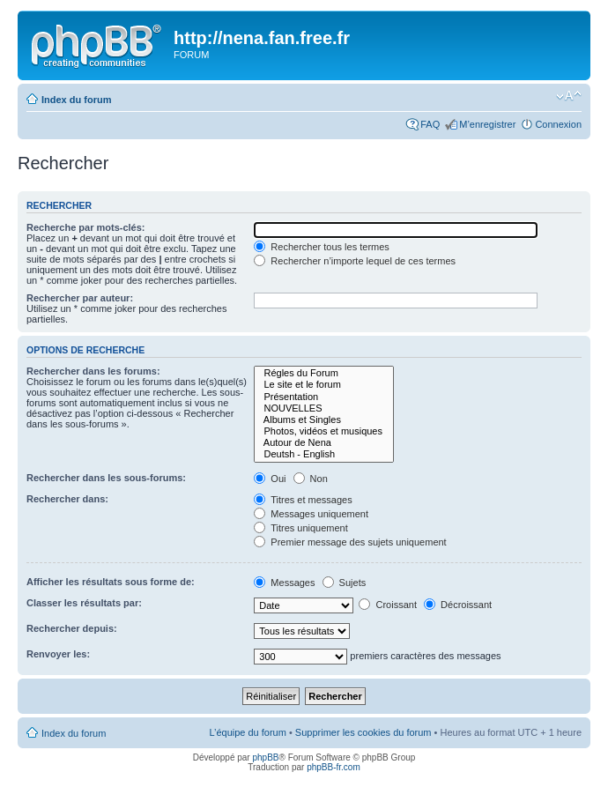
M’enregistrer (487, 124)
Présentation (324, 397)
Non (310, 478)
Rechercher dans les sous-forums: (106, 477)
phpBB (265, 757)
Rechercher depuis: (71, 628)
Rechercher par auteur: (79, 298)
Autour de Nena (324, 443)
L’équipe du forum (247, 732)
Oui (269, 478)
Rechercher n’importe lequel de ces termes (355, 261)
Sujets (345, 582)
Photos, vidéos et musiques (324, 431)
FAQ (430, 124)
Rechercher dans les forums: (93, 371)
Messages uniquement (311, 514)
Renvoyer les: (58, 654)
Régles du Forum (324, 373)
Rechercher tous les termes (321, 246)
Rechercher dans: (67, 499)
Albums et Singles (324, 420)
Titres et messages (303, 499)
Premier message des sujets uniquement (350, 542)
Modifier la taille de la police (569, 96)
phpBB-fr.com (333, 767)
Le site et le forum (324, 384)
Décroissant (458, 604)
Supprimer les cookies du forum (363, 732)
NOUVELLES (324, 408)
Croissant (388, 604)
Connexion (558, 124)
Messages (284, 582)
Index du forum (76, 99)
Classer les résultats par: (84, 603)
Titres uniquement (301, 528)
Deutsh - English (324, 454)
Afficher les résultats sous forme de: (110, 581)
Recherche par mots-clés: (85, 227)
